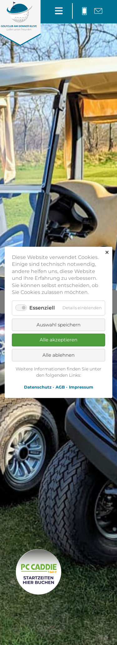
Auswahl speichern (58, 325)
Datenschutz (37, 387)
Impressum (81, 387)
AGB (60, 387)
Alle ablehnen (58, 355)
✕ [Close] (107, 253)
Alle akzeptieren (58, 340)
